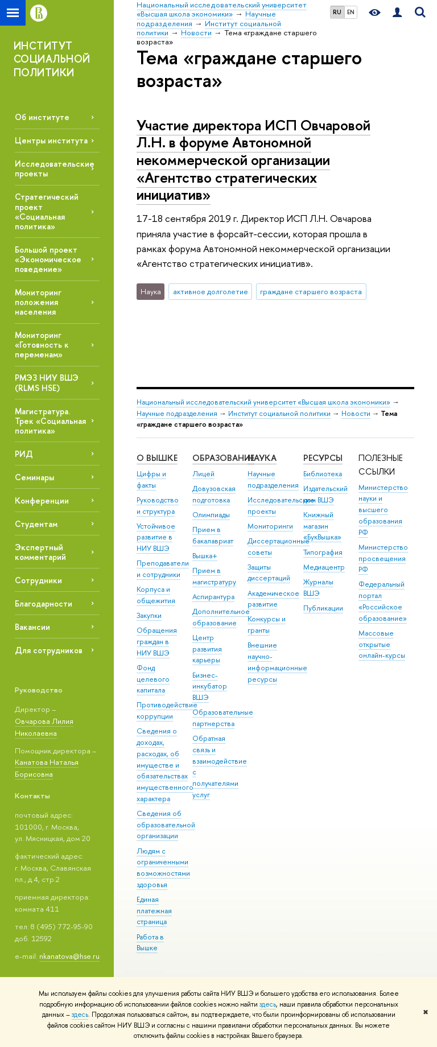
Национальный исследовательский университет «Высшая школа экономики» (263, 402)
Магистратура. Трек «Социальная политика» (50, 421)
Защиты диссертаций (269, 572)
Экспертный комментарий (40, 552)
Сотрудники (38, 580)
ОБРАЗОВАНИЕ (223, 458)
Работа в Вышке (150, 942)
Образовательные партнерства (222, 717)
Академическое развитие (273, 598)
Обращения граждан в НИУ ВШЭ (157, 641)
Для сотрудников (49, 650)
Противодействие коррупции (167, 710)
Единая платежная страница (154, 911)
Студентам (36, 523)
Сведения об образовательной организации (166, 825)
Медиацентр (324, 567)
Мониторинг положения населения (38, 302)
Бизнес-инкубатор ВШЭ (209, 686)
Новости (355, 413)
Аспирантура (213, 596)
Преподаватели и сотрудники (163, 568)
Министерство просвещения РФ (383, 558)
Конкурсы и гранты (267, 624)
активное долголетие (210, 291)
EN (350, 12)
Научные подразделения (177, 413)
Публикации (323, 608)
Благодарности (43, 603)
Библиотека (322, 474)
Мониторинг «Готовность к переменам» (42, 344)
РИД (24, 453)
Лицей (203, 474)
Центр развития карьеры (207, 649)
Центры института (51, 140)
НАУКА (262, 458)
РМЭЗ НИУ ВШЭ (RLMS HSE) (47, 382)
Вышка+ (204, 555)
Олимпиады (211, 515)
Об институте (42, 117)
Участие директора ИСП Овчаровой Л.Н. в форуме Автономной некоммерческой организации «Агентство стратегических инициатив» (253, 159)
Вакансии (32, 626)
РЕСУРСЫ (323, 458)
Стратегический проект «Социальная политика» (47, 211)
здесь (267, 1004)
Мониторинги (270, 526)
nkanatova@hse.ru (69, 956)
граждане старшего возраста (311, 291)
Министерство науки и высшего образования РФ (383, 510)
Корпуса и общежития (156, 594)
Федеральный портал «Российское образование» (382, 601)
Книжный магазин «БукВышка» (322, 526)
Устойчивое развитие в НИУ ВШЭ (156, 537)
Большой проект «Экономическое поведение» (48, 259)
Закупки (149, 615)
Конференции (42, 500)
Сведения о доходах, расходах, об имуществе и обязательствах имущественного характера (165, 764)
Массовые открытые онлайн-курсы (381, 644)
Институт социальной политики (279, 413)
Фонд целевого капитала (153, 679)
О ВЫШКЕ (157, 458)
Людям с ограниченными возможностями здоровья (163, 867)
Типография (323, 552)
